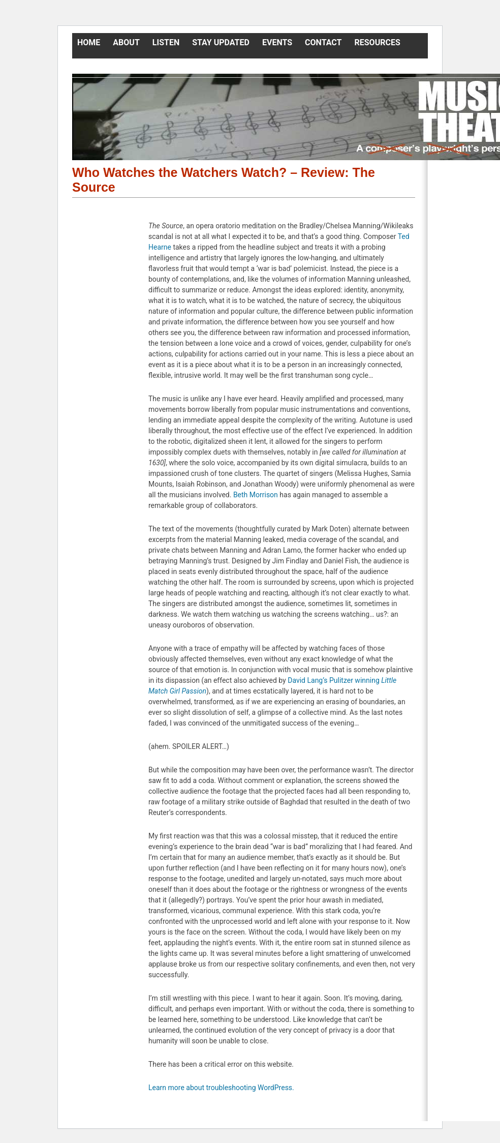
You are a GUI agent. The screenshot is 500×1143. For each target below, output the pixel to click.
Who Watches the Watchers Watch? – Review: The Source (223, 179)
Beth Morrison (255, 495)
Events (277, 42)
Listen (165, 42)
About (126, 42)
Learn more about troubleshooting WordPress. (221, 1088)
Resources (377, 42)
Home (88, 42)
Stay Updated (220, 42)
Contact (323, 42)
